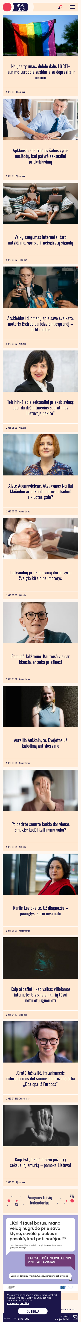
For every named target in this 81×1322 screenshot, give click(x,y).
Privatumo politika (18, 1303)
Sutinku (33, 1311)
